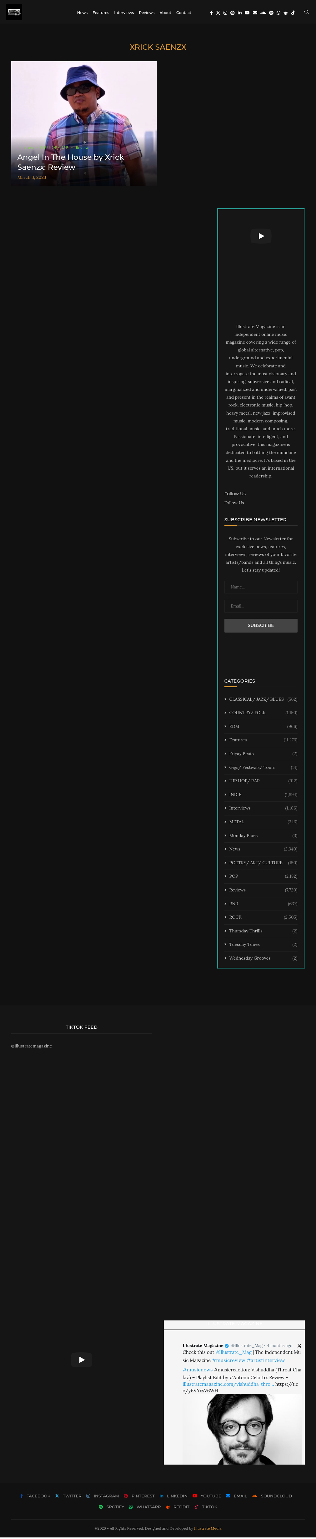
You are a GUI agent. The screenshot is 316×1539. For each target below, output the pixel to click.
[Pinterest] (232, 12)
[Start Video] (261, 237)
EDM (263, 728)
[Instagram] (225, 12)
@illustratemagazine (31, 1047)
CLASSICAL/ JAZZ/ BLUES (263, 701)
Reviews (146, 12)
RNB (263, 905)
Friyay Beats (263, 755)
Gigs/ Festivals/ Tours (263, 769)
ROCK (263, 919)
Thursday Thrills (263, 933)
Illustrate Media (208, 1529)
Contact (183, 12)
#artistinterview (266, 1362)
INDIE (263, 796)
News (82, 12)
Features (101, 12)
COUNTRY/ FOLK (263, 714)
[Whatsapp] (278, 12)
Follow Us (234, 504)
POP (263, 878)
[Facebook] (211, 12)
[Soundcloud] (263, 12)
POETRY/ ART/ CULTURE (263, 864)
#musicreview (228, 1362)
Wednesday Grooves (263, 960)
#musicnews (198, 1371)
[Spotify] (271, 12)
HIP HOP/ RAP (263, 783)
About (165, 12)
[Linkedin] (240, 12)
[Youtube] (247, 12)
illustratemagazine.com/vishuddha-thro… (228, 1386)
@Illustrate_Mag (247, 1347)
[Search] (306, 12)
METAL (263, 823)
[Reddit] (285, 12)
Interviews (124, 12)
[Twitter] (218, 12)
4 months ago (279, 1347)
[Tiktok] (293, 12)
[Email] (255, 12)
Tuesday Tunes (263, 946)
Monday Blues (263, 837)
